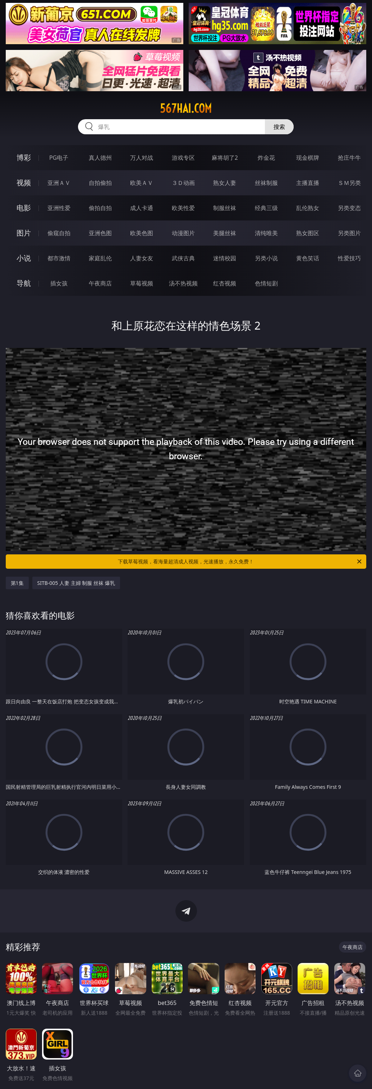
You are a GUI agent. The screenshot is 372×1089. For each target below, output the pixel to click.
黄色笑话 (307, 258)
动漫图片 (183, 233)
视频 (24, 182)
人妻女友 (141, 258)
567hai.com (186, 108)
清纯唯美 (266, 233)
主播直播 (307, 183)
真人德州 (100, 158)
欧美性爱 (183, 208)
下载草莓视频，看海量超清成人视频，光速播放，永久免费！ (240, 561)
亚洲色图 (100, 233)
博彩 (24, 157)
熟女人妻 (224, 183)
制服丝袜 (224, 208)
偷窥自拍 (58, 233)
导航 (24, 283)
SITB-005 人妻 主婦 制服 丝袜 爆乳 (76, 583)
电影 (24, 208)
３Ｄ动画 (183, 183)
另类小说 (266, 258)
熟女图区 (307, 233)
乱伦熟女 (307, 208)
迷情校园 (224, 258)
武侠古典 (183, 258)
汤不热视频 (183, 283)
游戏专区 (183, 158)
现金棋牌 (307, 158)
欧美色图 (141, 233)
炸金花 (266, 158)
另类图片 (349, 233)
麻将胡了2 (225, 158)
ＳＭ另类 (349, 183)
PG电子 (58, 158)
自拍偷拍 (100, 183)
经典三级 (266, 208)
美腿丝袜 (224, 233)
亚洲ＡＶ (58, 183)
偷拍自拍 (100, 208)
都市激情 (58, 258)
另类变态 (349, 208)
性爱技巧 (349, 258)
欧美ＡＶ (141, 183)
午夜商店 (100, 283)
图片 (24, 233)
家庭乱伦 (100, 258)
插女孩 (59, 283)
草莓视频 (141, 283)
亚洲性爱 (58, 208)
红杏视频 (224, 283)
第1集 (17, 583)
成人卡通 (141, 208)
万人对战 (141, 158)
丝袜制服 (266, 183)
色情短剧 (266, 283)
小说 (24, 258)
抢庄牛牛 (349, 158)
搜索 (279, 127)
